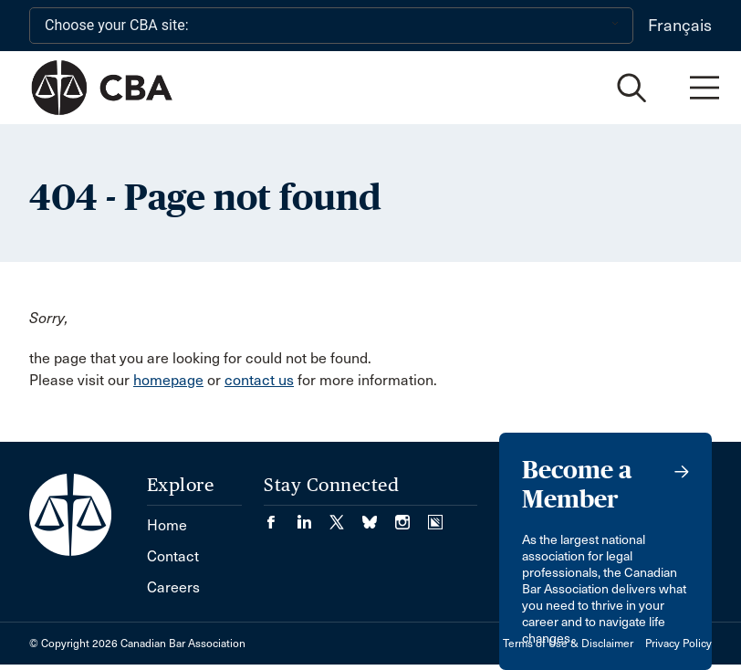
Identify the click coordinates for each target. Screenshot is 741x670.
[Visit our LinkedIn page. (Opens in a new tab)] (313, 516)
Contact (173, 556)
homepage (168, 380)
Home (167, 525)
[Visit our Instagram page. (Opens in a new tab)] (411, 516)
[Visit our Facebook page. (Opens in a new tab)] (280, 516)
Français (680, 25)
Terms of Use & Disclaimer (568, 643)
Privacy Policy (678, 643)
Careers (173, 587)
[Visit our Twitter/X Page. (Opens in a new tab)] (345, 516)
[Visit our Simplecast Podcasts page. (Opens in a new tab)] (435, 516)
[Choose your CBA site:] (331, 25)
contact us (259, 380)
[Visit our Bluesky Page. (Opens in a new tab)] (378, 516)
